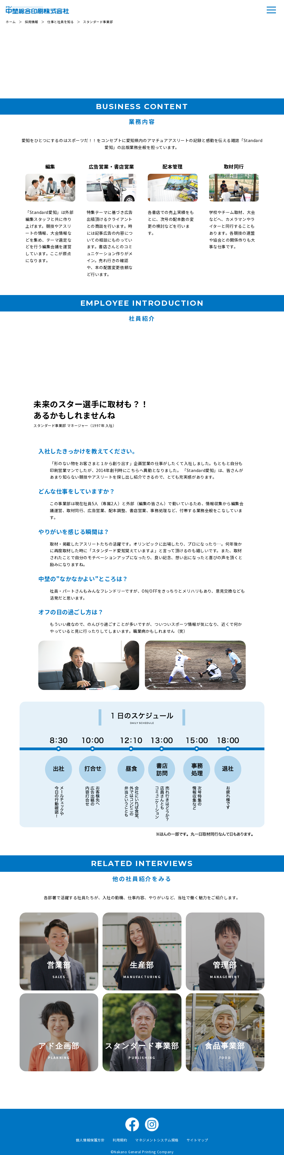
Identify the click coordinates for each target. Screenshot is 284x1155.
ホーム (11, 21)
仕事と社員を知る (60, 21)
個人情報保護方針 (90, 1139)
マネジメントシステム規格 (157, 1139)
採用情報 (31, 21)
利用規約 (120, 1139)
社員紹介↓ (253, 56)
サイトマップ (197, 1139)
